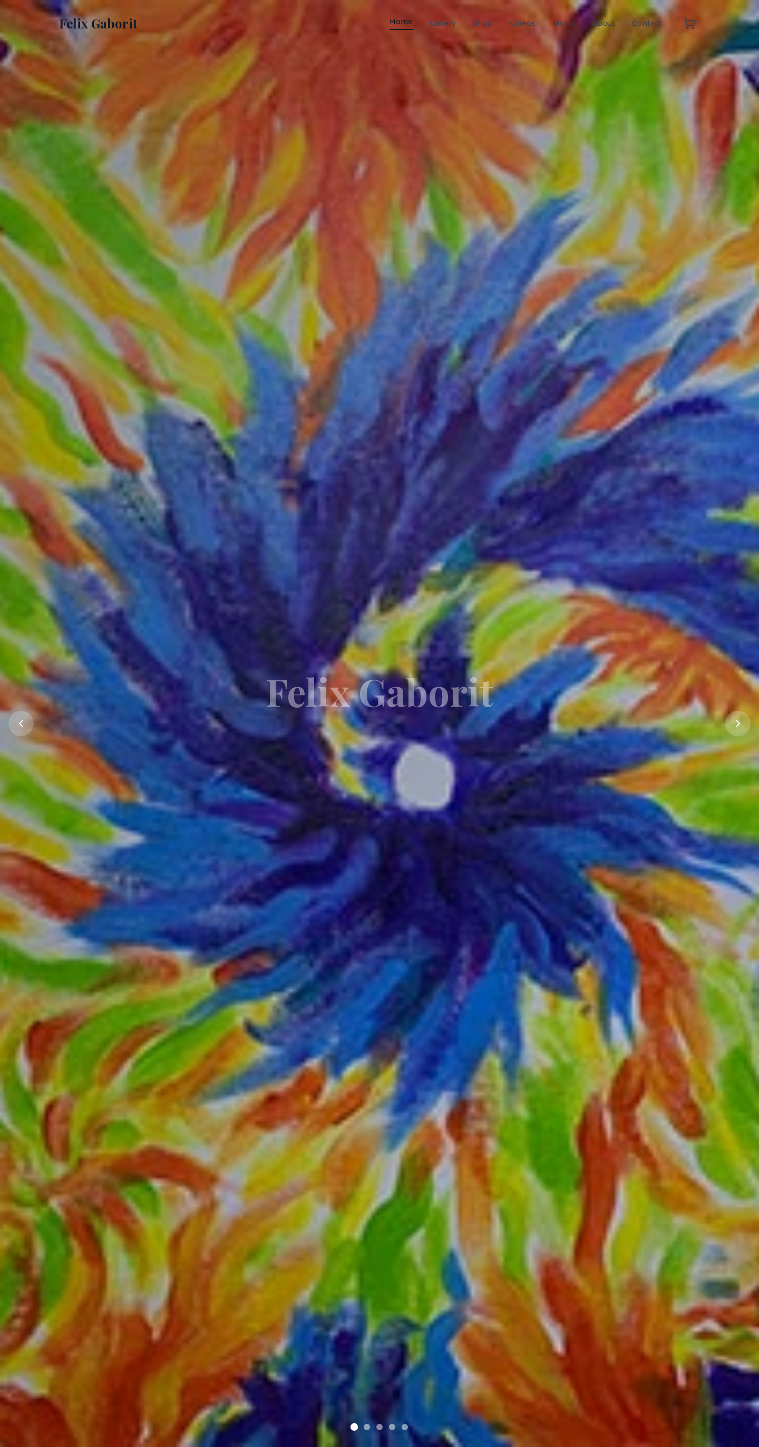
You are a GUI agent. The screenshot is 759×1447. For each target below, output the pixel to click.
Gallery (443, 23)
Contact (647, 23)
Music (563, 23)
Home (401, 21)
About (603, 23)
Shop (483, 23)
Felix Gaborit (98, 23)
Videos (523, 23)
